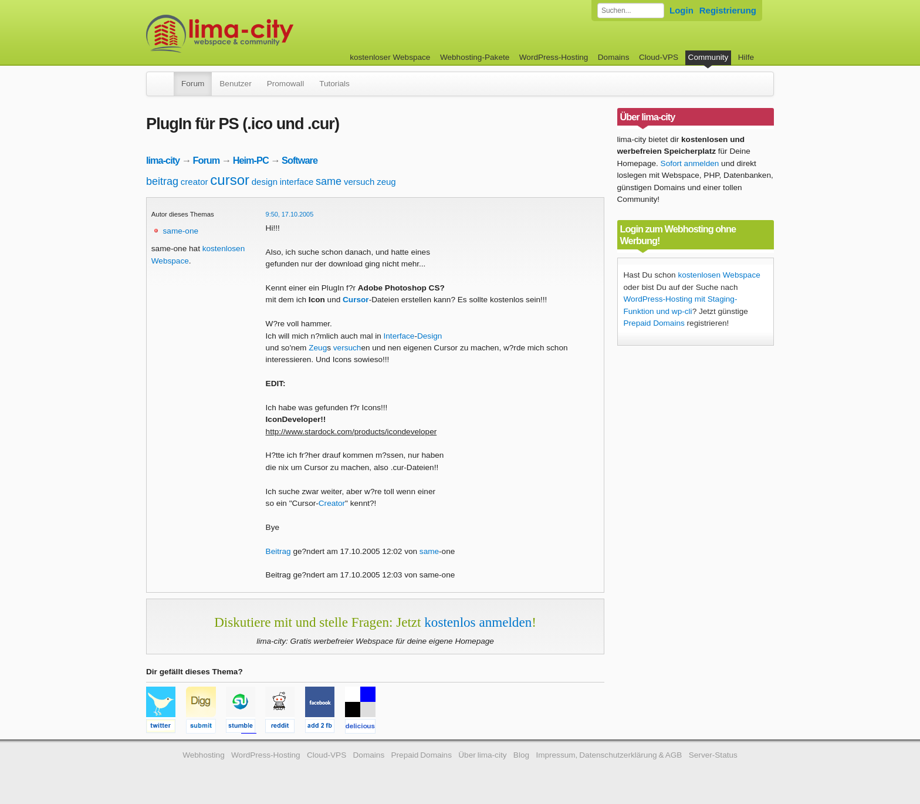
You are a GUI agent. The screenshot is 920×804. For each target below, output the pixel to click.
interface (297, 182)
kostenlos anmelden (478, 622)
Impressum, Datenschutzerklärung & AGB (609, 755)
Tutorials (334, 83)
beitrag (162, 181)
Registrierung (727, 10)
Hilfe (746, 57)
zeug (386, 182)
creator (194, 182)
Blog (521, 755)
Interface (399, 336)
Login (681, 10)
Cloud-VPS (658, 57)
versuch (359, 182)
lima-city (163, 160)
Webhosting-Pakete (474, 57)
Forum (192, 83)
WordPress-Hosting (553, 57)
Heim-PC (251, 160)
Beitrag (278, 551)
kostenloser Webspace (390, 57)
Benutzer (235, 83)
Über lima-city (482, 755)
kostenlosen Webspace (719, 275)
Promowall (285, 83)
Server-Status (713, 755)
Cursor (356, 299)
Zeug (318, 347)
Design (429, 336)
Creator (332, 503)
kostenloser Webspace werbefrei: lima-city (263, 34)
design (265, 182)
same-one (180, 231)
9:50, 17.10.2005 (290, 214)
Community (708, 57)
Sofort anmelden (690, 163)
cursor (229, 180)
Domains (614, 57)
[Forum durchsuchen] (630, 10)
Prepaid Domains (654, 323)
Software (299, 160)
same (328, 181)
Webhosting (203, 755)
